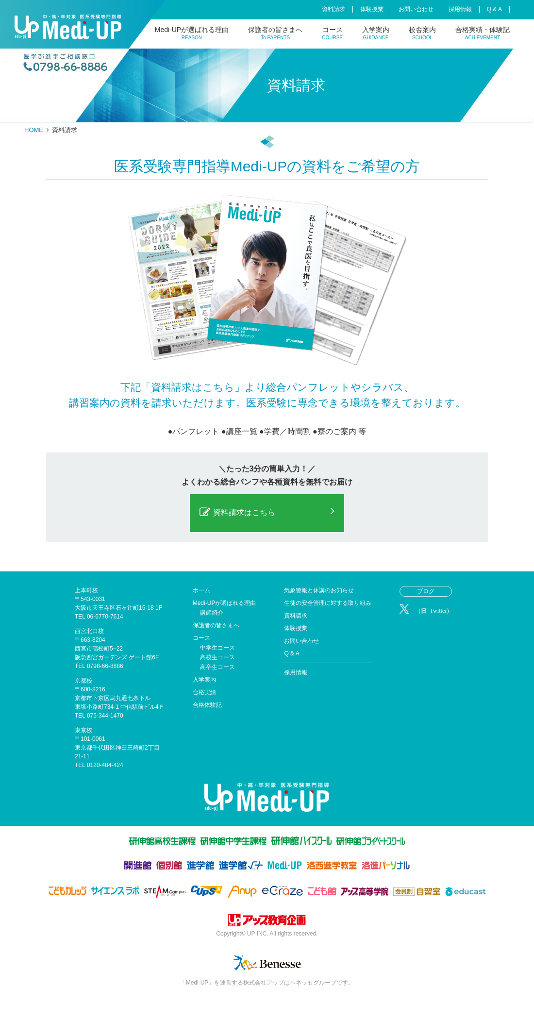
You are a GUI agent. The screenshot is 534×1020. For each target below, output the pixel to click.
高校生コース (217, 657)
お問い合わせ (416, 9)
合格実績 (204, 692)
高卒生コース (217, 667)
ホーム (201, 590)
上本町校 (86, 590)
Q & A (494, 9)
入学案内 (375, 33)
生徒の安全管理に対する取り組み (327, 603)
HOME (33, 130)
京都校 (83, 680)
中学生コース (217, 647)
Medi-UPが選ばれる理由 (192, 33)
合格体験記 (207, 705)
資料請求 (333, 9)
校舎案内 (422, 33)
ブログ (425, 591)
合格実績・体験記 (482, 33)
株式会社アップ (267, 921)
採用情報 (460, 9)
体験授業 (372, 9)
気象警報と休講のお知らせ (319, 590)
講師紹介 (211, 612)
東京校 (83, 730)
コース (332, 33)
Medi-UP (68, 27)
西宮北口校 (89, 631)
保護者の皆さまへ (275, 33)
